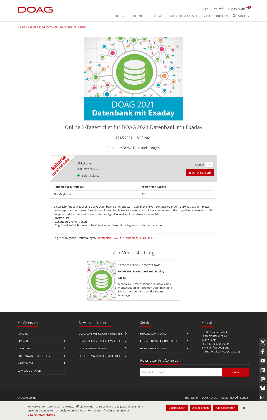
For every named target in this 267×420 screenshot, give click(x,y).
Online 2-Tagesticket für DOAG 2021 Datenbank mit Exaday (52, 27)
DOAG (119, 16)
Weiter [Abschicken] (236, 372)
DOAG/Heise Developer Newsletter (100, 340)
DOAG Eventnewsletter (93, 348)
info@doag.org (219, 347)
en (207, 8)
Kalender (139, 16)
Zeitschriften (216, 16)
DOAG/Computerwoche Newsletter (100, 333)
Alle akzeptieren (225, 407)
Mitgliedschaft (183, 16)
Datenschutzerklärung (41, 414)
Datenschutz (210, 397)
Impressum (191, 397)
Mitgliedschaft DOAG (153, 333)
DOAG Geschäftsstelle (215, 332)
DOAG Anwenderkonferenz (34, 355)
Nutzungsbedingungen (235, 397)
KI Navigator (25, 363)
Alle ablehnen (200, 407)
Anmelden (219, 8)
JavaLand (23, 333)
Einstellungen (177, 407)
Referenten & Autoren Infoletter (99, 355)
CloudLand (24, 348)
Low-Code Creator (29, 370)
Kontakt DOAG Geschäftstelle (158, 340)
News (159, 16)
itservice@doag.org (228, 351)
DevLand (23, 340)
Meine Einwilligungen (153, 348)
